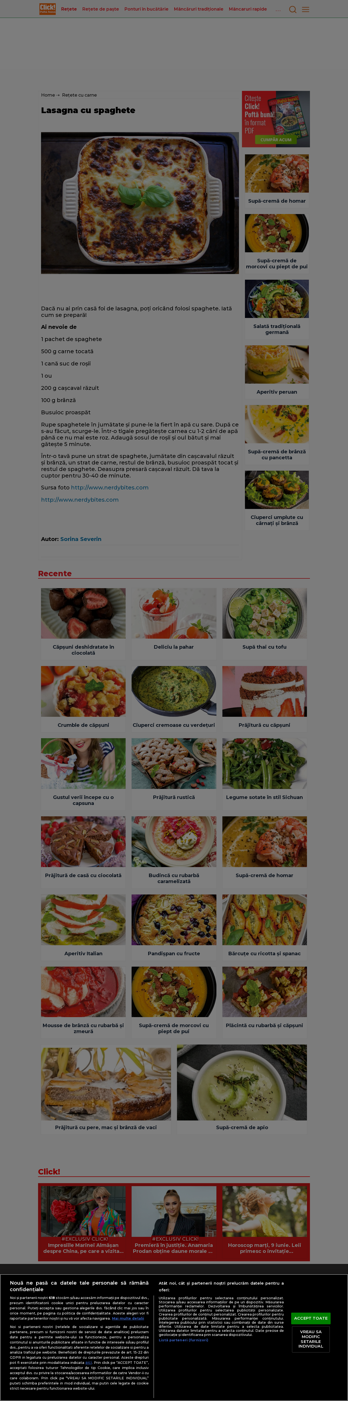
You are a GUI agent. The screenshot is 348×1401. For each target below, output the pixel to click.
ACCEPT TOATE (311, 1318)
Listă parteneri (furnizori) (183, 1340)
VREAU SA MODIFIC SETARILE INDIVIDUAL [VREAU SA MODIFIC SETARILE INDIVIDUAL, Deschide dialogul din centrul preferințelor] (311, 1339)
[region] (174, 1337)
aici (88, 1362)
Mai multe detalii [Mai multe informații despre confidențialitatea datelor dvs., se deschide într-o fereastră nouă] (128, 1318)
